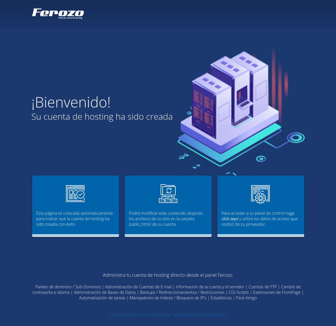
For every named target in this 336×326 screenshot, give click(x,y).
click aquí (230, 218)
